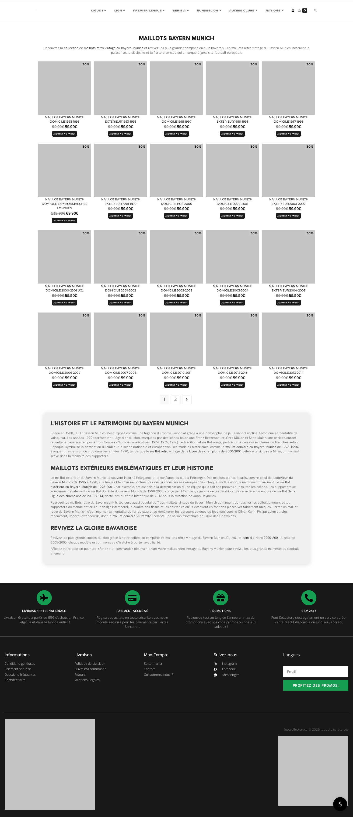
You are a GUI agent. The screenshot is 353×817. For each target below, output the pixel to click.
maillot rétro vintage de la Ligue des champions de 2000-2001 (196, 451)
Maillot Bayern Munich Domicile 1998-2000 (176, 201)
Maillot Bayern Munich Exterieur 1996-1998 (232, 119)
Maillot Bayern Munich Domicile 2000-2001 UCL (64, 288)
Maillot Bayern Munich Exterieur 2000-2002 (288, 201)
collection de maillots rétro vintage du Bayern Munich (103, 48)
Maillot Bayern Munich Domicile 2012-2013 (232, 370)
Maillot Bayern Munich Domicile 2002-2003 (176, 288)
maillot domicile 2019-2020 (132, 516)
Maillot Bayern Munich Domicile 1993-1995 (64, 119)
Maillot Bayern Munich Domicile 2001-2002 (120, 288)
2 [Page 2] (175, 399)
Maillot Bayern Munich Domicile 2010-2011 (176, 370)
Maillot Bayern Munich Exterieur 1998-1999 (120, 201)
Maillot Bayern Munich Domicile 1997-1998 (288, 119)
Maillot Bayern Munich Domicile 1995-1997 (176, 119)
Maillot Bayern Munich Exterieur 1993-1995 (120, 119)
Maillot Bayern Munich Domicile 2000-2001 (232, 201)
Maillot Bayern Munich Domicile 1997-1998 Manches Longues (64, 203)
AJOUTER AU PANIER (64, 134)
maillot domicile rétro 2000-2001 (255, 538)
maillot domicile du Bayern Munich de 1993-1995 (261, 447)
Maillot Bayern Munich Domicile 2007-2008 (120, 370)
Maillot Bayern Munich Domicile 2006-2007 (64, 370)
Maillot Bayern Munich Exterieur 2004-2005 (288, 288)
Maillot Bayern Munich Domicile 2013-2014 (288, 370)
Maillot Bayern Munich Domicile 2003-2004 (232, 288)
